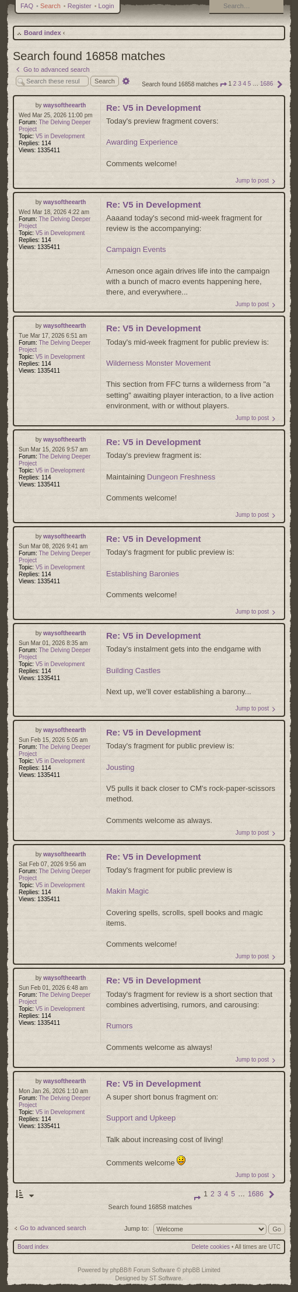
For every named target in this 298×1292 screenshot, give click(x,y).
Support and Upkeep (141, 1118)
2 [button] (235, 83)
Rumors (119, 1025)
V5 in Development (60, 136)
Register (80, 5)
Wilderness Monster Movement (158, 363)
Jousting (120, 767)
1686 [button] (266, 83)
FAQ (26, 5)
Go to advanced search (53, 1227)
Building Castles (133, 670)
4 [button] (245, 83)
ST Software (165, 1278)
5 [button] (249, 83)
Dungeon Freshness (181, 476)
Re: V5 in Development (153, 108)
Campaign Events (136, 249)
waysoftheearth (64, 105)
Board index (42, 32)
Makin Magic (127, 891)
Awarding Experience (142, 142)
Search (50, 5)
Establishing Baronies (142, 573)
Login (106, 5)
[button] (223, 83)
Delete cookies (211, 1247)
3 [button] (239, 83)
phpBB (119, 1270)
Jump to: (136, 1228)
